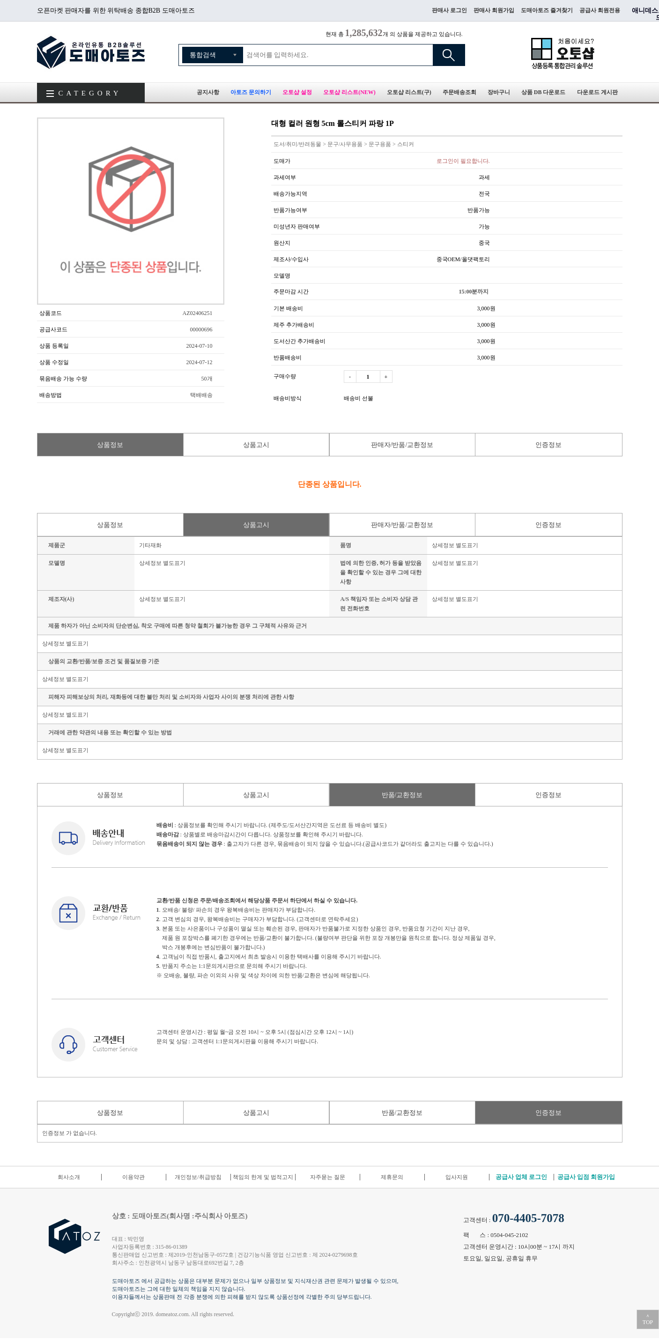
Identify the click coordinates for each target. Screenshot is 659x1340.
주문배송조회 (459, 92)
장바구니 (499, 92)
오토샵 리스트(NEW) (349, 92)
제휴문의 (392, 1177)
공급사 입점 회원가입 (586, 1176)
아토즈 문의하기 (250, 92)
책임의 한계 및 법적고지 (263, 1177)
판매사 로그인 (449, 10)
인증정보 (548, 444)
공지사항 (208, 92)
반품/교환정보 (402, 794)
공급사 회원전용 (599, 10)
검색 (449, 55)
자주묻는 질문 (327, 1177)
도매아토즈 (91, 52)
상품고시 (256, 444)
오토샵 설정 (297, 92)
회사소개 (69, 1177)
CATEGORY (90, 93)
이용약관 (133, 1177)
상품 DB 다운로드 (543, 92)
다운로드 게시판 (597, 92)
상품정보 (110, 444)
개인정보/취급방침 (198, 1177)
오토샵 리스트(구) (409, 92)
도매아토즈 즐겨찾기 (547, 10)
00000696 (201, 329)
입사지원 (456, 1177)
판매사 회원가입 (494, 10)
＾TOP (648, 1319)
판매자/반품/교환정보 (402, 444)
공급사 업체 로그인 (522, 1176)
